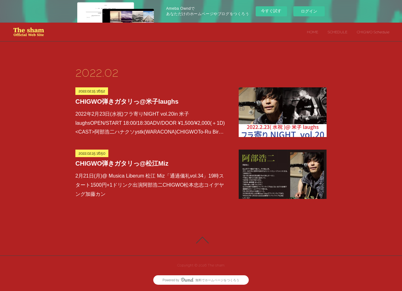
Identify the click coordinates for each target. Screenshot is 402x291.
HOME (312, 32)
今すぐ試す (271, 10)
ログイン (309, 11)
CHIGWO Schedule (373, 32)
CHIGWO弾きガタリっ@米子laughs (126, 101)
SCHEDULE (337, 32)
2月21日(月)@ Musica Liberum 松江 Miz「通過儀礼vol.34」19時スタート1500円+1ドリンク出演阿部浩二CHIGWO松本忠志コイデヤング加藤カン (149, 185)
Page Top (201, 240)
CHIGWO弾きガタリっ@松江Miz (121, 163)
